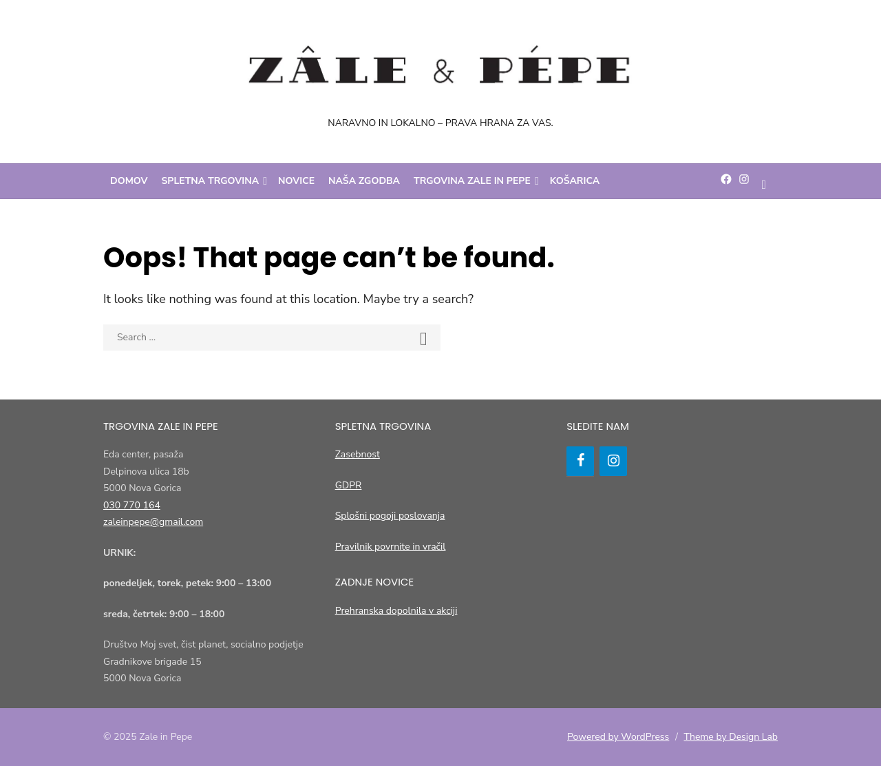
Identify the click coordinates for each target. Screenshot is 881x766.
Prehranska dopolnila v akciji (396, 610)
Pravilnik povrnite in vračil (390, 546)
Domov (129, 180)
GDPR (348, 485)
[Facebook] (580, 461)
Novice (296, 180)
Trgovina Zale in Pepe (472, 180)
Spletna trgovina (210, 180)
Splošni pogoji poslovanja (390, 515)
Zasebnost (357, 454)
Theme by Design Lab (731, 736)
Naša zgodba (364, 180)
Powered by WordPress (618, 736)
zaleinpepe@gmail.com (153, 521)
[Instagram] (613, 461)
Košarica (574, 180)
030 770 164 (131, 505)
